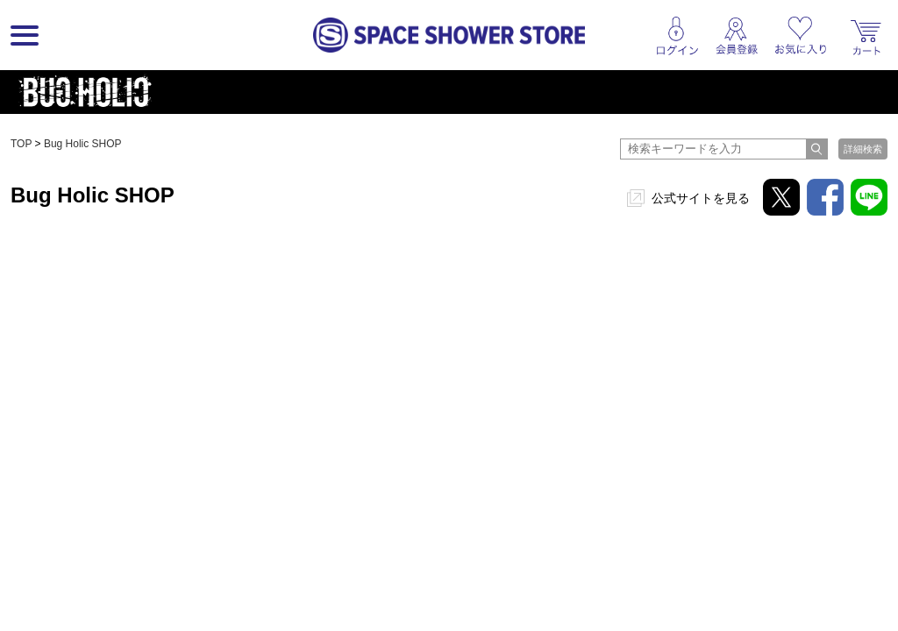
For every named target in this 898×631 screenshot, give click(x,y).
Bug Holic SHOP (83, 144)
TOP (21, 144)
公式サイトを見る (701, 198)
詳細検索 (863, 149)
